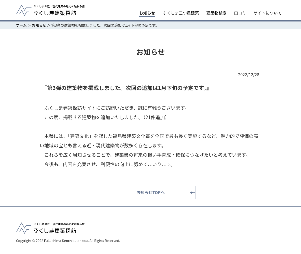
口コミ (240, 13)
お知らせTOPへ (150, 192)
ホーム (21, 25)
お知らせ (147, 13)
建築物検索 (216, 13)
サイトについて (267, 13)
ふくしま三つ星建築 (181, 13)
